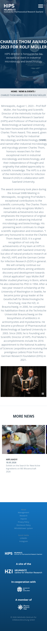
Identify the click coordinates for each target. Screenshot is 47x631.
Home (14, 91)
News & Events (26, 91)
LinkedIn (23, 538)
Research (23, 515)
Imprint (23, 519)
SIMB (42, 140)
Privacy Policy (23, 522)
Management (23, 512)
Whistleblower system (23, 528)
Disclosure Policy (24, 525)
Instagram (23, 541)
